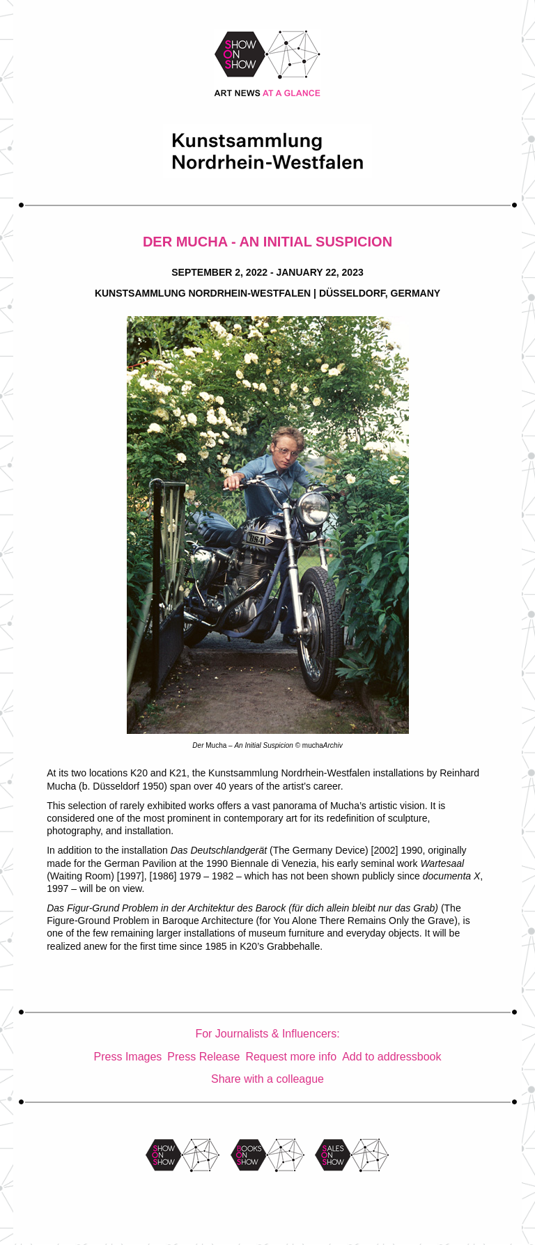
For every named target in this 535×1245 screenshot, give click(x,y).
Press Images (128, 1057)
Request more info (290, 1057)
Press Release (203, 1057)
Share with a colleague (267, 1079)
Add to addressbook (391, 1057)
